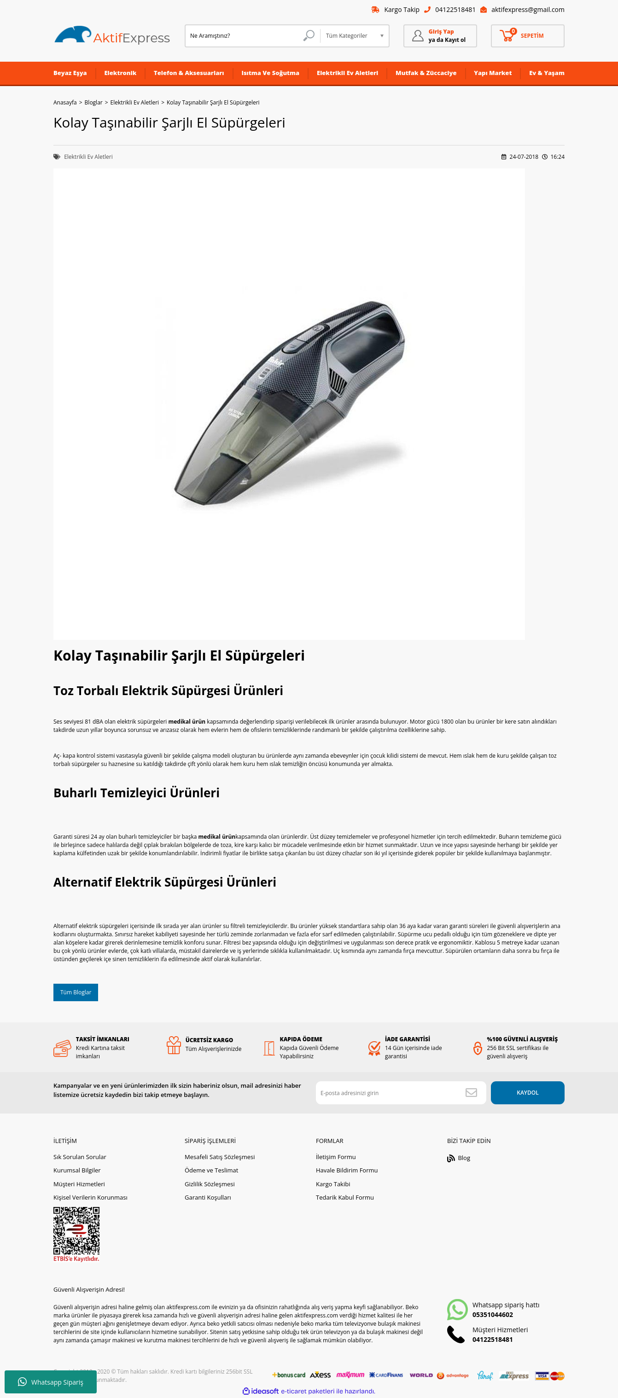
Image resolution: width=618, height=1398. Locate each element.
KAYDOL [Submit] (527, 1092)
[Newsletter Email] (401, 1092)
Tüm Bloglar (75, 992)
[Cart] (528, 35)
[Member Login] (440, 35)
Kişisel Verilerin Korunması (90, 1197)
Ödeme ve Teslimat (211, 1170)
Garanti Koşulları (208, 1197)
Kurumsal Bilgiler (77, 1170)
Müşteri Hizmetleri (79, 1184)
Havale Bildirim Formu (347, 1170)
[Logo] (112, 36)
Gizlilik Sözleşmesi (210, 1184)
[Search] (253, 35)
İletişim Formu (336, 1157)
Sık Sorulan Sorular (79, 1157)
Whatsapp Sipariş (50, 1382)
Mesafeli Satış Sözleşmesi (220, 1157)
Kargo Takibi (333, 1184)
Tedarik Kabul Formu (345, 1197)
